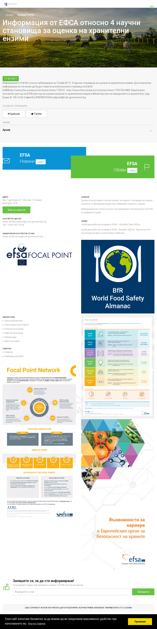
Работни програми (13, 333)
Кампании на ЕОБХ (13, 356)
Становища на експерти (16, 324)
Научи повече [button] (36, 623)
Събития (8, 352)
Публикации (10, 337)
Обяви (117, 167)
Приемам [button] (140, 621)
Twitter (36, 114)
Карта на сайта (12, 341)
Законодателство (13, 320)
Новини (37, 158)
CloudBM (127, 608)
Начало (8, 15)
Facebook (14, 114)
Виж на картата (16, 210)
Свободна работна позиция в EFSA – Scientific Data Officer (110, 224)
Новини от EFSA (26, 15)
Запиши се (143, 591)
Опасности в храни (14, 329)
